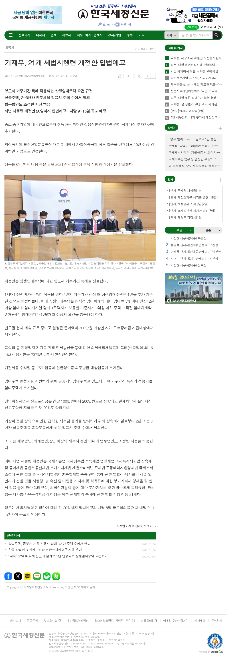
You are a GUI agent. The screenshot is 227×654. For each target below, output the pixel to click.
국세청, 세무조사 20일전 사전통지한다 (195, 58)
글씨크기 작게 (153, 76)
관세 (53, 35)
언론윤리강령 (149, 620)
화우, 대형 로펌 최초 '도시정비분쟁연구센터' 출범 (196, 98)
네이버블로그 (37, 576)
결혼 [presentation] (208, 230)
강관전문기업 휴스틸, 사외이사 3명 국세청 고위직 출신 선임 (196, 78)
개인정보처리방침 (78, 620)
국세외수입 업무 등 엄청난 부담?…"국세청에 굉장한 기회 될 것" (194, 159)
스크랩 (140, 76)
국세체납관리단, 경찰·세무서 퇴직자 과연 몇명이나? (194, 152)
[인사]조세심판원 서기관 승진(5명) (192, 210)
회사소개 (15, 620)
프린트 (133, 76)
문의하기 (216, 620)
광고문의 (32, 620)
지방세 (66, 35)
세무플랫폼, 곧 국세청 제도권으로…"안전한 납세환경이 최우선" (196, 84)
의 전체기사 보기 (134, 526)
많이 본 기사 (174, 48)
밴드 (56, 576)
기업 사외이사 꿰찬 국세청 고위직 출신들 (196, 71)
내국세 (40, 35)
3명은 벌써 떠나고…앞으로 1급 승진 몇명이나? (194, 139)
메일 (127, 76)
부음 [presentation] (179, 230)
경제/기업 (114, 35)
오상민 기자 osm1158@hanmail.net (24, 76)
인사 (170, 179)
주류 (130, 35)
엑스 (18, 576)
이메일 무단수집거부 (175, 620)
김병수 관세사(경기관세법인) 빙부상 (194, 258)
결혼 (219, 230)
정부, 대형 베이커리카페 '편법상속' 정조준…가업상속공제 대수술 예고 (196, 65)
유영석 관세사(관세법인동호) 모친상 (194, 245)
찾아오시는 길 (52, 620)
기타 (141, 35)
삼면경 (171, 128)
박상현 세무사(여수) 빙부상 (188, 265)
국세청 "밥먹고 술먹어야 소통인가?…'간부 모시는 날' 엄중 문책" (194, 146)
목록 (120, 76)
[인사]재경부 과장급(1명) (186, 217)
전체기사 (24, 35)
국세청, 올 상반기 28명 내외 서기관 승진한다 (196, 104)
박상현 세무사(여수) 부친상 (188, 238)
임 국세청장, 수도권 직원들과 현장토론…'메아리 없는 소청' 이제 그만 (194, 166)
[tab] (179, 230)
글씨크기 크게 (147, 76)
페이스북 (8, 576)
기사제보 (199, 620)
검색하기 (216, 35)
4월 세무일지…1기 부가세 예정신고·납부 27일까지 (196, 117)
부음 (190, 230)
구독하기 (191, 27)
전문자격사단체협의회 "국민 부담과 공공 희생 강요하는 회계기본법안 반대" (196, 91)
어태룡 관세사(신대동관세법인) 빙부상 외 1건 (196, 252)
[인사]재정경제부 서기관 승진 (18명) (193, 197)
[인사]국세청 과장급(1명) (187, 111)
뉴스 (143, 48)
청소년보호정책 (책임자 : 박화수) (115, 620)
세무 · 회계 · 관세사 (89, 35)
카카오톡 (27, 576)
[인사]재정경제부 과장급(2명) (188, 204)
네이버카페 (47, 576)
